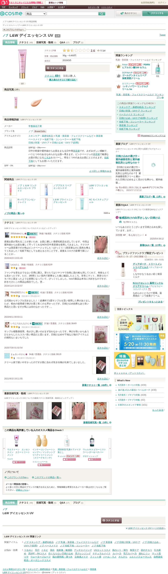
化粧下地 (75, 139)
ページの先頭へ (146, 528)
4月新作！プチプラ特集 (129, 400)
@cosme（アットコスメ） (54, 572)
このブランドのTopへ (17, 477)
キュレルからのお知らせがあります (72, 456)
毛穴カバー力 (130, 553)
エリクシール (128, 83)
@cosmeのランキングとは (153, 135)
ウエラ (10, 459)
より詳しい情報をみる (100, 171)
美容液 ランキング (128, 125)
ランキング (13, 7)
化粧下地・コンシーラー (56, 139)
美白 (52, 550)
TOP (3, 7)
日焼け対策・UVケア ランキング (135, 110)
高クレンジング (83, 553)
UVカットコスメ (102, 550)
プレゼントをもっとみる (150, 301)
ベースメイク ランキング (131, 114)
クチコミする (55, 68)
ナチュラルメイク (101, 553)
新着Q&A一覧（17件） (151, 245)
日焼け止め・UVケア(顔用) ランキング (138, 118)
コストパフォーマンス (140, 556)
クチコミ (26, 42)
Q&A (42, 7)
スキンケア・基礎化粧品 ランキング (137, 107)
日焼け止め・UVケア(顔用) (65, 142)
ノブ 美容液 (106, 542)
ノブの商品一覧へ (13, 213)
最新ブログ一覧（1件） (151, 196)
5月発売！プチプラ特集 (129, 395)
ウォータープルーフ (41, 556)
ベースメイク (35, 139)
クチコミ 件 (53, 76)
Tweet (162, 35)
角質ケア (134, 550)
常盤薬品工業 (35, 126)
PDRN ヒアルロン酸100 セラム (136, 66)
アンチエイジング (83, 550)
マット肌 (156, 553)
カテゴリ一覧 (93, 7)
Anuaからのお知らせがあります (134, 64)
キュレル (61, 456)
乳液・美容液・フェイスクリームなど (74, 136)
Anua (124, 64)
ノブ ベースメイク (48, 545)
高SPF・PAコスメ (37, 553)
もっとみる (157, 410)
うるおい (28, 550)
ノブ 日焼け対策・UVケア (127, 542)
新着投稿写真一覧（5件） (96, 422)
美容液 (99, 136)
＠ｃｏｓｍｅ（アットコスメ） (129, 373)
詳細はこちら (22, 490)
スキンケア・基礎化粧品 (40, 136)
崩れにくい (144, 553)
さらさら (122, 556)
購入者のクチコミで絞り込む (62, 80)
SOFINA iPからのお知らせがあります (140, 73)
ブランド (25, 7)
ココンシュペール (39, 462)
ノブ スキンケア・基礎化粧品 (39, 542)
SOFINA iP (127, 73)
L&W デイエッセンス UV (31, 35)
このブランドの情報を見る (14, 29)
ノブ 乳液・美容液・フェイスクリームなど (77, 542)
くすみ (47, 157)
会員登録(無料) (148, 2)
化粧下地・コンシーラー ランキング (137, 121)
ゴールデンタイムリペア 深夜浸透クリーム (135, 76)
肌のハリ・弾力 (120, 550)
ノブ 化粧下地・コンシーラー (75, 545)
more (106, 213)
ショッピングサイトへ (19, 462)
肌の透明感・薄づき (62, 556)
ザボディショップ (90, 456)
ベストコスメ (106, 7)
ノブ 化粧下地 (99, 545)
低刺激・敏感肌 (64, 550)
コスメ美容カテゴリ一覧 (14, 569)
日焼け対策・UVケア (38, 142)
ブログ (34, 7)
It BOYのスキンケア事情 (129, 405)
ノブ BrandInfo (41, 131)
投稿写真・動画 (46, 42)
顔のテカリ (146, 550)
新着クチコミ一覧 (95, 385)
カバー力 (116, 553)
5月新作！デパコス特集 (129, 385)
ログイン (162, 2)
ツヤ (26, 556)
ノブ (5, 35)
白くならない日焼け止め (61, 553)
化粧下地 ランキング (129, 129)
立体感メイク (81, 556)
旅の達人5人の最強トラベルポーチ (134, 390)
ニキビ (44, 550)
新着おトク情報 (56, 3)
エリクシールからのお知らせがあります (142, 83)
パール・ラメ (109, 556)
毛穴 (37, 550)
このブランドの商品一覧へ (47, 477)
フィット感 (95, 556)
